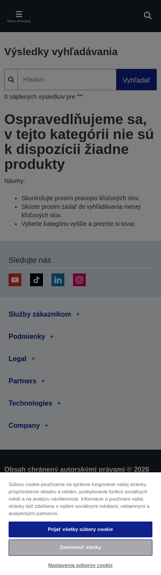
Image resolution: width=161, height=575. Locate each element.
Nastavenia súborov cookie (80, 565)
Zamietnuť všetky (80, 547)
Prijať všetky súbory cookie (80, 529)
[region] (80, 523)
